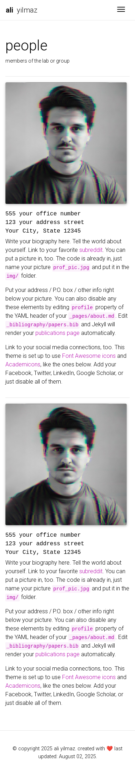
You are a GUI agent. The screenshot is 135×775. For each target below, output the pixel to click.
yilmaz (22, 10)
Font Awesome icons (89, 355)
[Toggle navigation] (121, 10)
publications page (57, 333)
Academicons (22, 364)
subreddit (90, 250)
